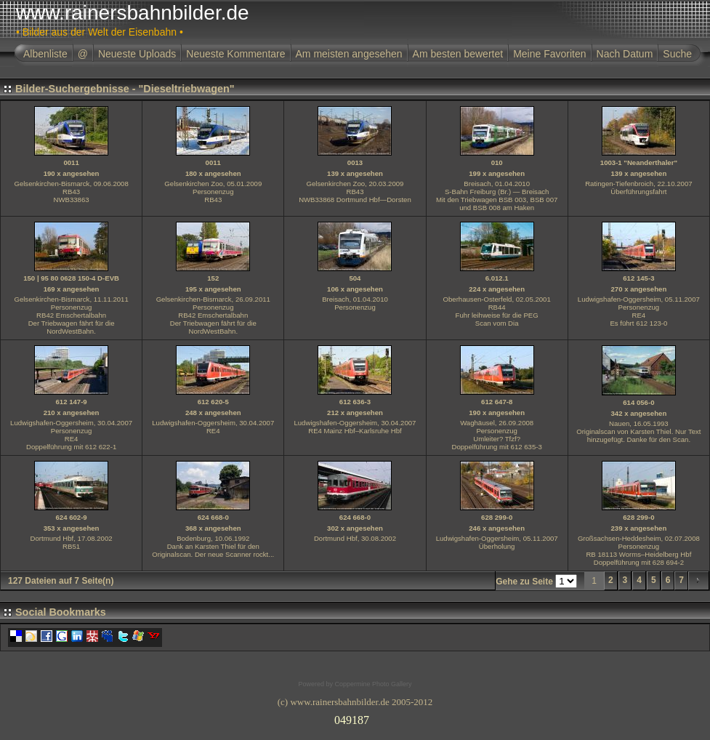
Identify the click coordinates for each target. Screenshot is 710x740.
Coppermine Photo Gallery (372, 684)
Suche (677, 54)
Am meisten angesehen (349, 54)
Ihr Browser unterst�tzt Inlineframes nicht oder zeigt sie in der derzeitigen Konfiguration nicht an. (355, 717)
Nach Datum (625, 54)
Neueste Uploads (137, 54)
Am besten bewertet (458, 54)
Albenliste (45, 54)
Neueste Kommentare (235, 54)
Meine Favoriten (549, 54)
